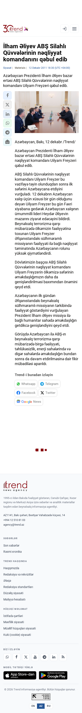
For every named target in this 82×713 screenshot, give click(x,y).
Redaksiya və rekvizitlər (18, 574)
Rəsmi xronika (12, 551)
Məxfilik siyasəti (13, 622)
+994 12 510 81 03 (14, 520)
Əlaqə (7, 580)
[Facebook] (16, 657)
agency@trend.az (13, 524)
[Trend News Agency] (15, 486)
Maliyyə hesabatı (14, 599)
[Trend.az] (15, 29)
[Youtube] (35, 657)
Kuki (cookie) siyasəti (17, 634)
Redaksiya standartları (18, 587)
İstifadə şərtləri (13, 616)
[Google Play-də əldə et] (53, 675)
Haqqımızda (11, 568)
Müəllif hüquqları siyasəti (19, 628)
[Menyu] (74, 29)
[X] (26, 657)
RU (49, 706)
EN (33, 706)
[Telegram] (44, 657)
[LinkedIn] (53, 657)
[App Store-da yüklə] (19, 675)
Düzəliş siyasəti (13, 593)
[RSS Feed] (63, 657)
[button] (7, 95)
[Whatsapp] (7, 657)
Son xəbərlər (11, 545)
